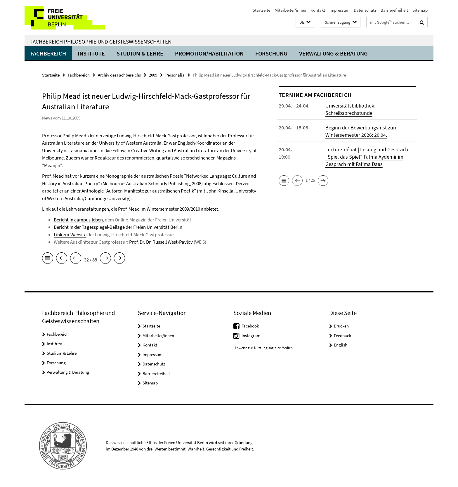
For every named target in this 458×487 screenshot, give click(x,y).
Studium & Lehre (140, 53)
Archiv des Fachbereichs (119, 75)
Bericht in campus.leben (78, 219)
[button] (305, 22)
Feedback (342, 335)
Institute (91, 53)
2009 (153, 75)
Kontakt (317, 10)
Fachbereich (48, 53)
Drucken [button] (341, 326)
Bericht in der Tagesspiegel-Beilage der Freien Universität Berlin (118, 227)
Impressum (339, 10)
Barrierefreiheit (394, 10)
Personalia (175, 75)
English (340, 345)
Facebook (250, 326)
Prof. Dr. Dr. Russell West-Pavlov (161, 242)
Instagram (251, 335)
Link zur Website (70, 234)
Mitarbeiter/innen (290, 10)
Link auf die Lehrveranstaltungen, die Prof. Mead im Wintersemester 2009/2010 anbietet (130, 209)
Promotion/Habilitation (209, 53)
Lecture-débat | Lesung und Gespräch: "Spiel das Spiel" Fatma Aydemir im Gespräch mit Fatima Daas (367, 156)
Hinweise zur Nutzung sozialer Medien (263, 347)
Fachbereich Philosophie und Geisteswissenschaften (100, 41)
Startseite (261, 10)
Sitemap (420, 10)
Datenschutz (365, 10)
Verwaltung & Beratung (333, 53)
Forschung (271, 53)
